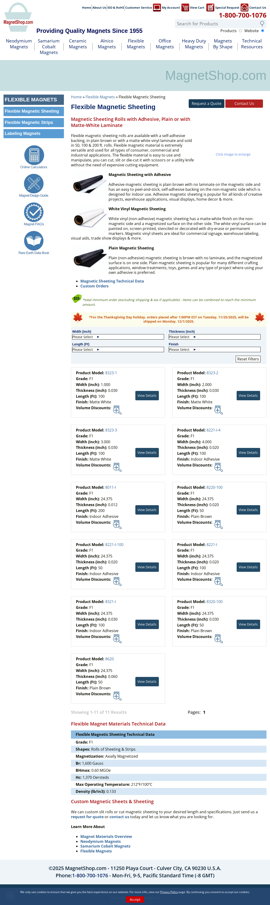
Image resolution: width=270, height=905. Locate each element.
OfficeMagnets (165, 44)
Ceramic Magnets (78, 44)
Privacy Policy (169, 892)
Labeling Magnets (22, 133)
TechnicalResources (252, 44)
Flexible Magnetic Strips (29, 122)
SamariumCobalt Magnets (49, 46)
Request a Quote (206, 103)
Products (228, 30)
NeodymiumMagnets (19, 44)
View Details (147, 395)
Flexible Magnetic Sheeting (32, 111)
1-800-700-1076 (242, 15)
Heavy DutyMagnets (194, 44)
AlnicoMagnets (107, 44)
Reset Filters (248, 359)
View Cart (192, 7)
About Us (99, 7)
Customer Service (138, 7)
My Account (166, 7)
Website (251, 30)
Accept (135, 899)
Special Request (222, 7)
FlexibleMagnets (136, 44)
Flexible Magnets (100, 96)
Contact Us (253, 7)
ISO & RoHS (115, 7)
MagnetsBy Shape (223, 44)
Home (86, 7)
